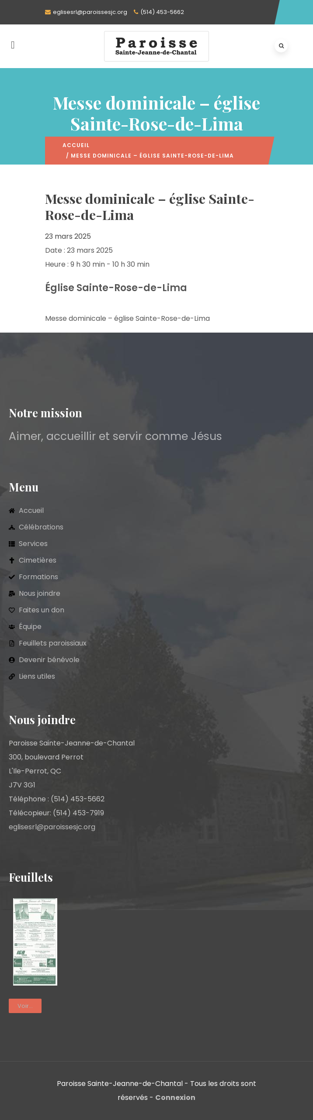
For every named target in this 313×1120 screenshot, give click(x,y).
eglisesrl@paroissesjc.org (90, 12)
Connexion (175, 1098)
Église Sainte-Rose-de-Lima (116, 288)
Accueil (76, 145)
